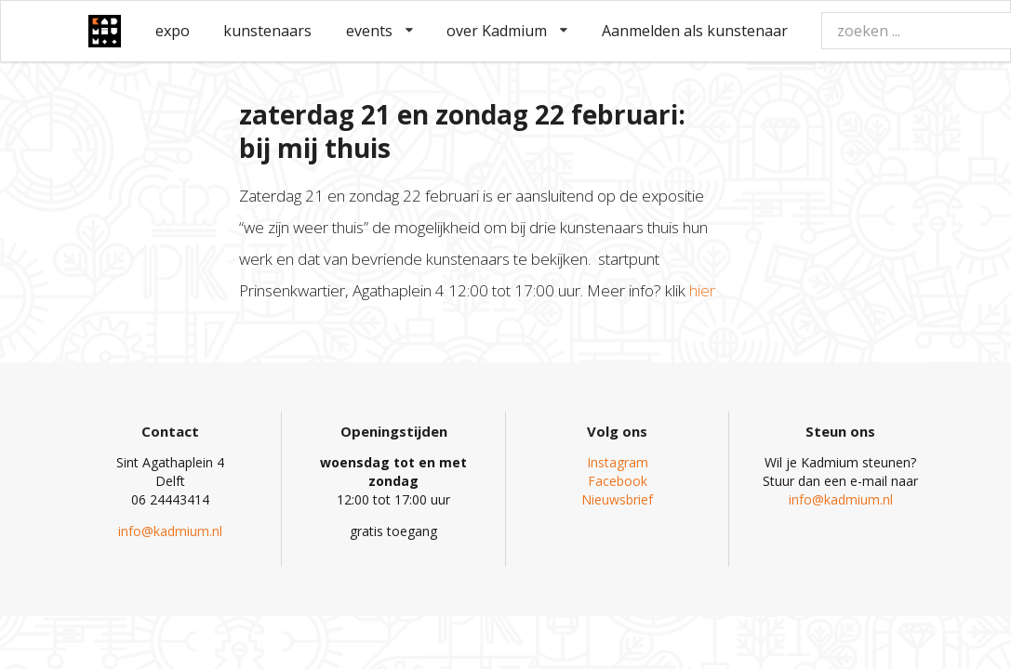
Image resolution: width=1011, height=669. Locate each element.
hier (702, 290)
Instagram (617, 462)
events (379, 30)
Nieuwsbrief (617, 499)
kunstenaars (267, 30)
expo (172, 30)
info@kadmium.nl (170, 531)
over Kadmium (506, 30)
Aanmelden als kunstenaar (695, 30)
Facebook (617, 481)
